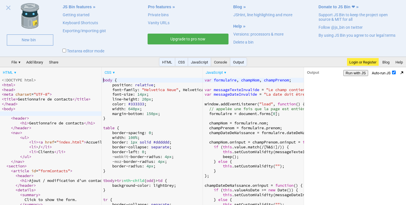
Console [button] (220, 62)
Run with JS (356, 73)
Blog (237, 7)
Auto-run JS (384, 73)
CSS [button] (181, 62)
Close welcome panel (8, 8)
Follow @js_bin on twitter (341, 27)
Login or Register (362, 62)
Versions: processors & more (258, 34)
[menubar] (45, 71)
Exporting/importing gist (84, 30)
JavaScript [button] (199, 62)
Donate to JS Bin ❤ (337, 7)
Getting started (76, 15)
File (14, 62)
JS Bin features (77, 7)
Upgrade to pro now (187, 39)
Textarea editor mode (83, 51)
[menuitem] (10, 72)
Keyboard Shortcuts (80, 22)
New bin (29, 40)
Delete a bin (243, 42)
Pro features (159, 7)
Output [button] (238, 62)
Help (237, 26)
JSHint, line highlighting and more (262, 15)
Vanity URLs (159, 22)
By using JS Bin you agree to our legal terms (357, 35)
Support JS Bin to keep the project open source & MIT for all (353, 17)
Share (53, 62)
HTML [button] (167, 62)
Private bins (158, 15)
